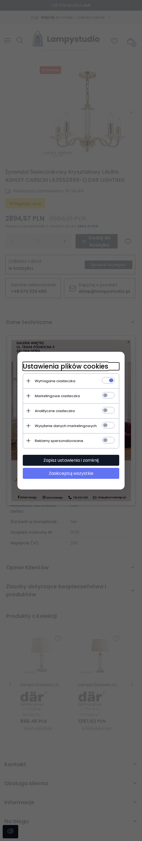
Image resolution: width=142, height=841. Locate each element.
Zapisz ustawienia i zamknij (71, 460)
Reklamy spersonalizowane (59, 440)
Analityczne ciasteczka (55, 410)
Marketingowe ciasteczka (57, 395)
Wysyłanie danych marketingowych (66, 425)
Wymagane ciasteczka (55, 381)
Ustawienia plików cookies (65, 366)
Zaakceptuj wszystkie (71, 473)
